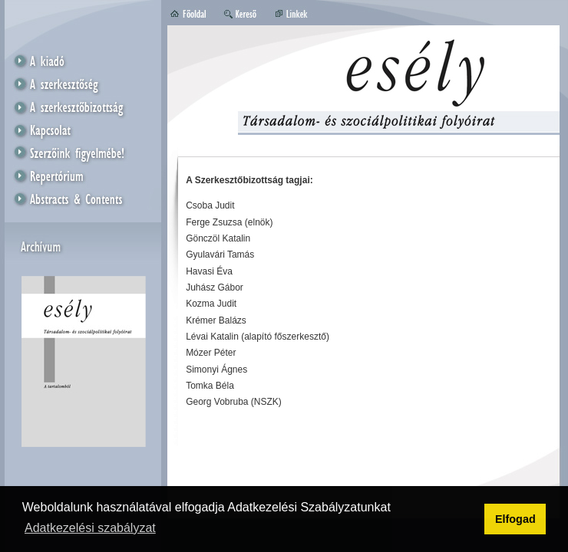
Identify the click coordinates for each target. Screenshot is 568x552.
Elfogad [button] (515, 519)
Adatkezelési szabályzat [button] (90, 527)
